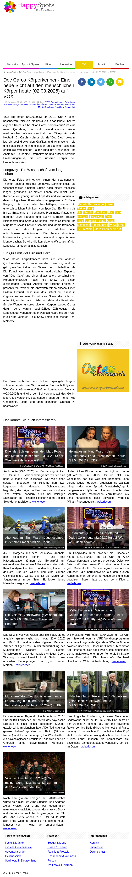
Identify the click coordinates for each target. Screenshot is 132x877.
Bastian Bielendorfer (38, 105)
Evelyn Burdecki (20, 105)
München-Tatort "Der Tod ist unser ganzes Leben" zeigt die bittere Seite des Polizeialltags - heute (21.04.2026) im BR (34, 701)
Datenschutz (97, 851)
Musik (102, 64)
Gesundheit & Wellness (61, 856)
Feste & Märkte (14, 842)
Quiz (67, 102)
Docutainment (57, 102)
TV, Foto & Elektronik (60, 865)
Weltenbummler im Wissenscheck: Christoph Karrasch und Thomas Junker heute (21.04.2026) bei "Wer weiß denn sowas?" (96, 617)
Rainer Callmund (56, 105)
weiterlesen (39, 501)
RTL (48, 793)
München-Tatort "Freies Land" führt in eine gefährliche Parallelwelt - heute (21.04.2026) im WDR (98, 701)
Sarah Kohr (96, 216)
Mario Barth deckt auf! (108, 229)
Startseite (12, 64)
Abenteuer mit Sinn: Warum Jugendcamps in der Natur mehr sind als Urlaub (34, 540)
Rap (110, 212)
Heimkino (66, 64)
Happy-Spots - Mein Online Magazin (29, 7)
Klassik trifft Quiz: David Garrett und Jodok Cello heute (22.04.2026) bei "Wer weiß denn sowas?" (96, 537)
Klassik (87, 212)
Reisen (51, 860)
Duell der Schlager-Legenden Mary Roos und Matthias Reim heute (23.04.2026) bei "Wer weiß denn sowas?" (34, 456)
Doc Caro (59, 107)
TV (84, 64)
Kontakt (94, 842)
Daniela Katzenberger (91, 204)
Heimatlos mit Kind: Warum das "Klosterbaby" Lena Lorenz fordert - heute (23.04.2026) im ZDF (97, 456)
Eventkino (100, 212)
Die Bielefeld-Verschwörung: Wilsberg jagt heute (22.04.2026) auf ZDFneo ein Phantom (34, 619)
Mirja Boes (70, 105)
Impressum (96, 847)
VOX (47, 102)
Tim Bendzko (100, 224)
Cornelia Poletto (95, 220)
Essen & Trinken (57, 847)
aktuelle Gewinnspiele (18, 847)
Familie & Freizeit (58, 851)
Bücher (119, 64)
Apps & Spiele (30, 64)
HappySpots (10, 72)
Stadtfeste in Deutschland (20, 860)
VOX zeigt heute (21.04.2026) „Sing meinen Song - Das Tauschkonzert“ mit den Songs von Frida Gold (31, 783)
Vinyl (113, 224)
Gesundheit (70, 107)
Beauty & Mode (56, 842)
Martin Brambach (46, 107)
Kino (48, 64)
